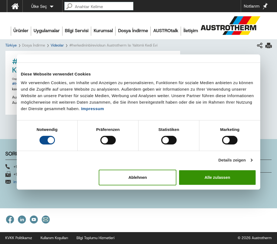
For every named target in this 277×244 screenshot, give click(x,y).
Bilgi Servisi (76, 31)
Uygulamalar (47, 31)
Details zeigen (232, 160)
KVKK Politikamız (18, 238)
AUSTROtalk (165, 31)
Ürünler (21, 31)
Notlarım (251, 6)
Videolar (57, 45)
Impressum (92, 108)
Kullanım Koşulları (54, 238)
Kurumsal (103, 31)
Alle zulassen (217, 177)
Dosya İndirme (133, 31)
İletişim (190, 31)
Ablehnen (137, 177)
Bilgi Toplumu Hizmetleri (96, 238)
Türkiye (11, 45)
